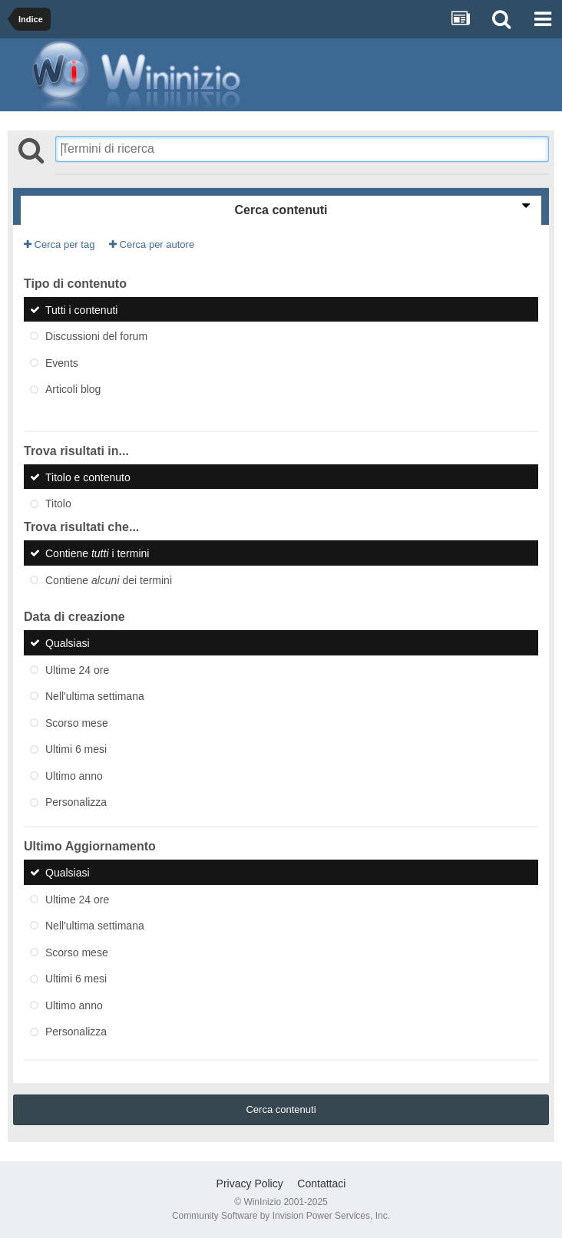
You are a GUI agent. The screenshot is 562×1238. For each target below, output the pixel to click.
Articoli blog (73, 389)
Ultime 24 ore (77, 669)
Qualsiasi (67, 643)
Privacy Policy (250, 1183)
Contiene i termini (97, 553)
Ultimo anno (74, 775)
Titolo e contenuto (88, 476)
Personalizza (76, 802)
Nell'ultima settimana (94, 696)
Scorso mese (76, 722)
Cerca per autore (151, 244)
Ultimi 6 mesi (76, 749)
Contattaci (321, 1183)
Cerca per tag (59, 244)
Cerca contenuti (281, 1109)
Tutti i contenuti (81, 309)
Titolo (58, 503)
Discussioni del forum (96, 336)
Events (61, 362)
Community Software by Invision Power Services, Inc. (281, 1215)
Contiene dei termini (108, 579)
